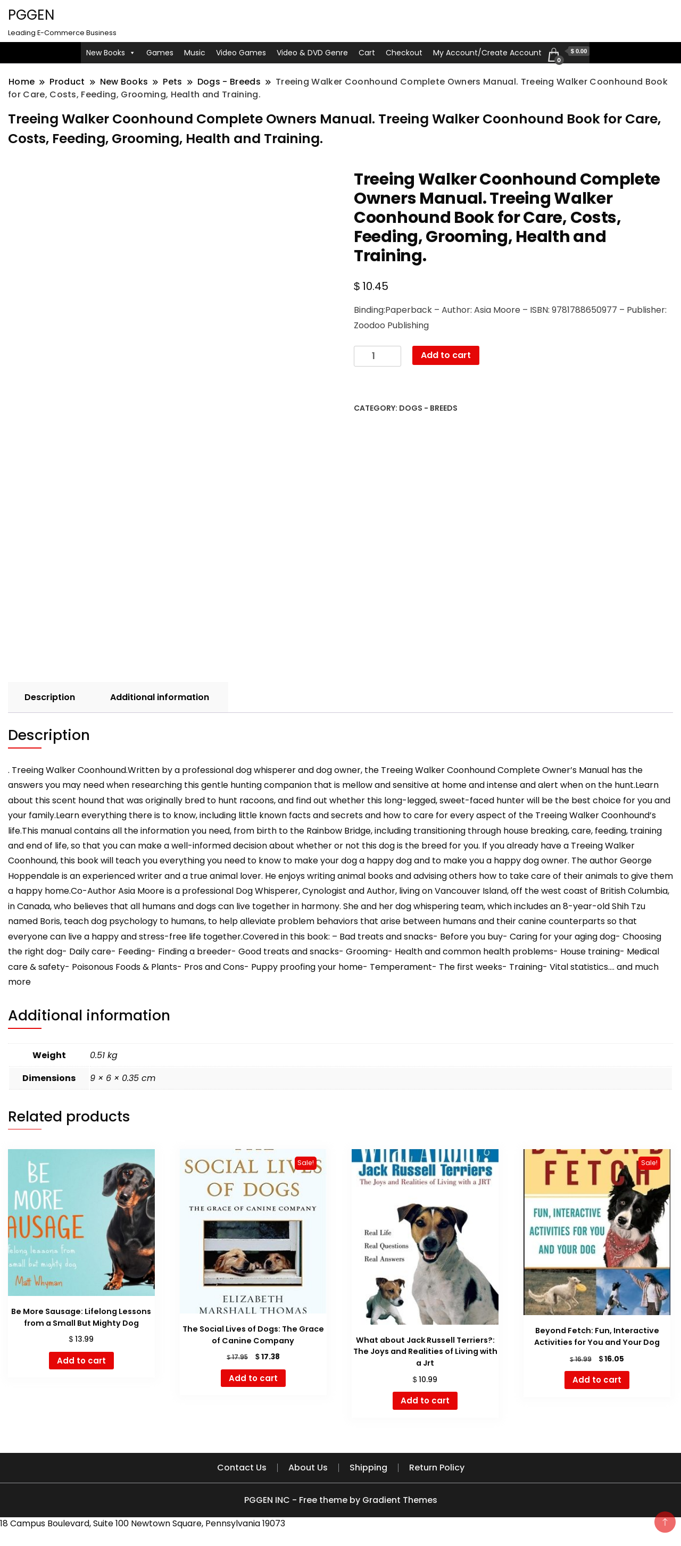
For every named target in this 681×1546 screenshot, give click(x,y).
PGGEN (31, 14)
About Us (308, 1467)
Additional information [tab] (159, 697)
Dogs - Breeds (428, 408)
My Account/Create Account (487, 52)
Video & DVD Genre (312, 52)
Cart (367, 52)
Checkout (404, 52)
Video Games (241, 52)
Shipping (368, 1467)
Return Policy (436, 1467)
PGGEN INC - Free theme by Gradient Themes (340, 1500)
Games (159, 52)
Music (194, 52)
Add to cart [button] (81, 1360)
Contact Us (242, 1467)
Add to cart (446, 355)
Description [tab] (49, 697)
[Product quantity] (377, 356)
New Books (111, 52)
